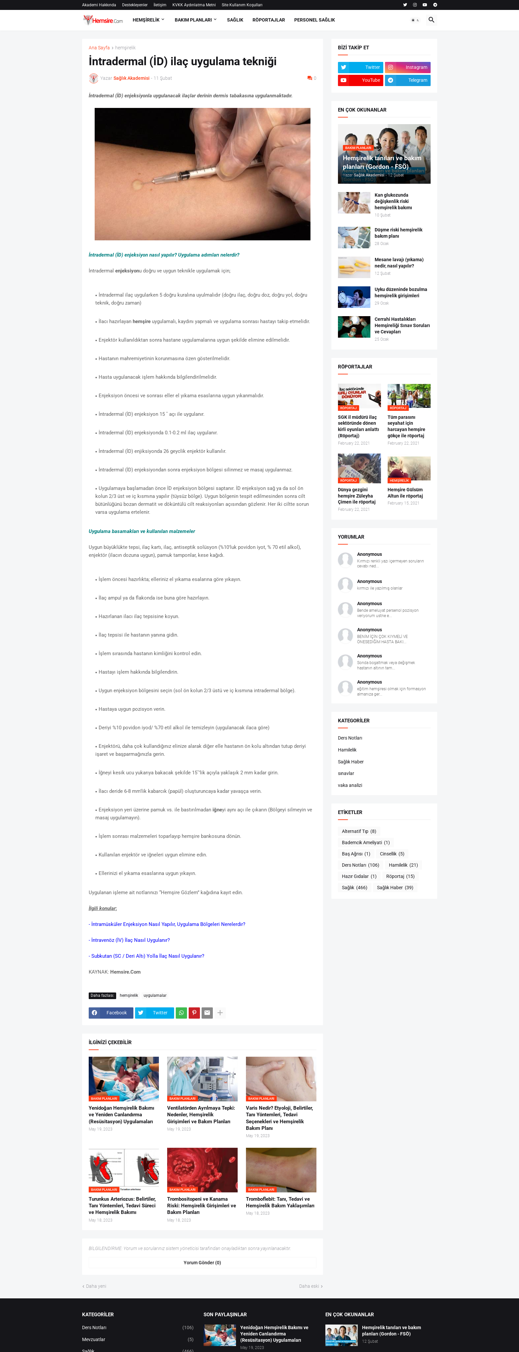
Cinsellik (392, 854)
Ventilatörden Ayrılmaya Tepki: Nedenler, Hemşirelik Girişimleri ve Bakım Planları (201, 1115)
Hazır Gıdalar (359, 876)
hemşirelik (125, 47)
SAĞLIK (235, 20)
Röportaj (400, 876)
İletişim (160, 5)
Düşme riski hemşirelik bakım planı (398, 233)
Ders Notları (350, 738)
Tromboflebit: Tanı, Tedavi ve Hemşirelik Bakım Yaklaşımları (280, 1202)
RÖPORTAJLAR (269, 20)
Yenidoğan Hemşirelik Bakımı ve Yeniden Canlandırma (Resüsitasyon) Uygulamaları (121, 1115)
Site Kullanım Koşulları (242, 5)
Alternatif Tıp (359, 831)
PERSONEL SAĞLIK (314, 20)
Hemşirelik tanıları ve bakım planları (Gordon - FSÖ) (391, 1330)
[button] (415, 20)
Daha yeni (96, 1286)
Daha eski (309, 1286)
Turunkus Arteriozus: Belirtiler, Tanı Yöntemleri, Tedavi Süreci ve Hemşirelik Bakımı (122, 1206)
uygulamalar (155, 995)
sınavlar (346, 773)
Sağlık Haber (351, 761)
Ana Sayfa (99, 47)
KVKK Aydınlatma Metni (194, 5)
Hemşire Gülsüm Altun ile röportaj (405, 493)
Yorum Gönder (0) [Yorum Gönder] (202, 1262)
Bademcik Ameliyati (366, 843)
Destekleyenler (135, 5)
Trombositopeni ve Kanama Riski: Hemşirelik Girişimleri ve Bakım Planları (201, 1206)
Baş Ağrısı (356, 854)
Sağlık (354, 888)
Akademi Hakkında (99, 5)
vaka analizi (350, 785)
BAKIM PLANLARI (193, 20)
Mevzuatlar (138, 1339)
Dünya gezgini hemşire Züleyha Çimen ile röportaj (357, 496)
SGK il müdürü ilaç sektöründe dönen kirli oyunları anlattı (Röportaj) (358, 426)
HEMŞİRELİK (146, 20)
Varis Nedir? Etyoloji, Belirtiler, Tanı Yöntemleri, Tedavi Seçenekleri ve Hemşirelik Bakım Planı (279, 1118)
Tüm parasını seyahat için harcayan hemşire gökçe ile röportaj (406, 426)
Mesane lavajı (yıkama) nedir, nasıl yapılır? (399, 262)
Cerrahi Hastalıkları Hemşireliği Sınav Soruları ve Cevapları (402, 325)
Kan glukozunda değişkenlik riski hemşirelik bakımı (393, 201)
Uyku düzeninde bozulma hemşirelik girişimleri (401, 292)
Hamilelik (347, 749)
